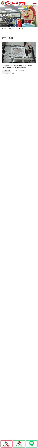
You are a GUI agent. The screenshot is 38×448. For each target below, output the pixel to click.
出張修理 (8, 381)
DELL (13, 73)
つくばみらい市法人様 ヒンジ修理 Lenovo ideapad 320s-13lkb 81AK (23, 194)
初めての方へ (7, 371)
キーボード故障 (8, 91)
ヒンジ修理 (7, 112)
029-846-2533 (19, 267)
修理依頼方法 (8, 374)
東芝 (5, 127)
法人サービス (7, 399)
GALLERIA (7, 131)
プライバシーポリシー (10, 422)
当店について (7, 411)
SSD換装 (21, 70)
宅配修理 (8, 385)
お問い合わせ (7, 418)
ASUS (5, 135)
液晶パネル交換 (8, 95)
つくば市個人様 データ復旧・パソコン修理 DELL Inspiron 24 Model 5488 (18, 67)
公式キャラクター (9, 389)
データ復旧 (15, 70)
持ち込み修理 (10, 378)
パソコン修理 (8, 396)
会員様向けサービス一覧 (11, 403)
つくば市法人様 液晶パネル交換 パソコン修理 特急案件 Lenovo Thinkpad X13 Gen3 (24, 182)
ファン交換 (7, 99)
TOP (4, 367)
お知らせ (6, 415)
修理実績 (6, 408)
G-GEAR (6, 139)
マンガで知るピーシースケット (28, 375)
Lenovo (6, 144)
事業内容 (6, 392)
